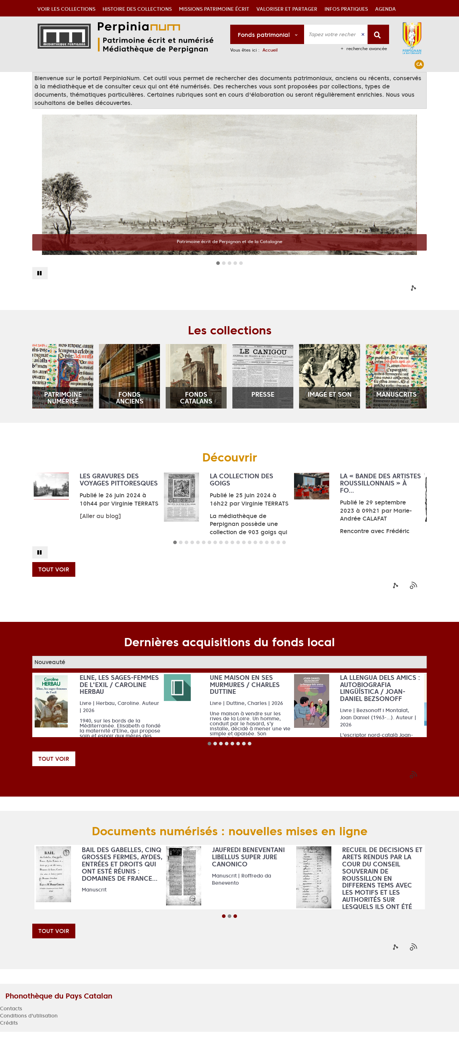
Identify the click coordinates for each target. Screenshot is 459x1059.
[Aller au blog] (100, 543)
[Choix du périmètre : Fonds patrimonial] (267, 34)
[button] (66, 80)
